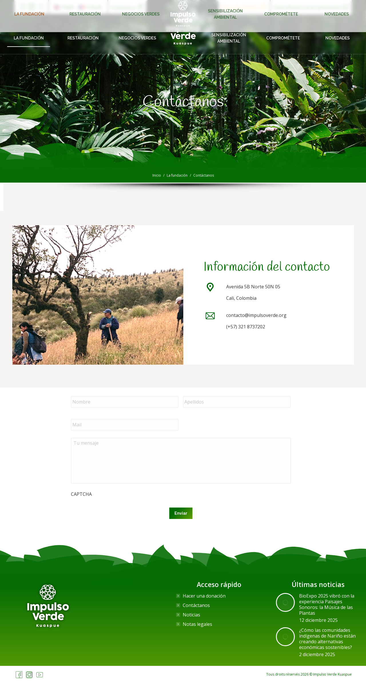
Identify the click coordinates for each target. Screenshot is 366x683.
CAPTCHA (81, 494)
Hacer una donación (204, 596)
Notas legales (197, 624)
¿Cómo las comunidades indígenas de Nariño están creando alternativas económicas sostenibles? (327, 638)
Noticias (191, 615)
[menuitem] (64, 7)
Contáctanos (196, 605)
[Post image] (285, 602)
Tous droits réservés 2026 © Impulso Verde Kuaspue (309, 674)
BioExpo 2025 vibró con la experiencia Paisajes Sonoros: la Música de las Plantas (326, 604)
